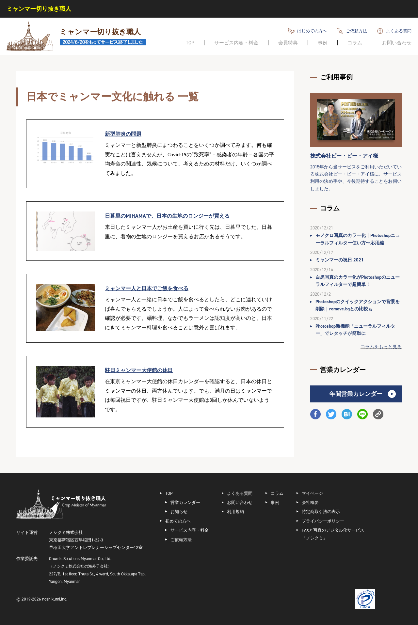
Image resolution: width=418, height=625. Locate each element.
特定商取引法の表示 (321, 511)
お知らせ (178, 511)
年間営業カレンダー (356, 394)
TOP (190, 42)
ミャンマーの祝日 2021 (339, 260)
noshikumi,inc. (54, 599)
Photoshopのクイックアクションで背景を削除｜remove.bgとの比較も (357, 305)
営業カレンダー (185, 502)
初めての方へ (178, 521)
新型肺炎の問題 (123, 134)
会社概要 (310, 502)
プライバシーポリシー (323, 521)
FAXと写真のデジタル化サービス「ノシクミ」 (333, 533)
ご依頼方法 (356, 31)
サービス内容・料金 (236, 42)
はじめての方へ (312, 31)
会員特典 (288, 42)
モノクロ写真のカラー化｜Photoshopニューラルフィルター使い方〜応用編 (357, 239)
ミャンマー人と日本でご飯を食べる (146, 288)
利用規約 (235, 511)
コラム (354, 42)
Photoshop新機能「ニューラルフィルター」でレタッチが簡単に (355, 329)
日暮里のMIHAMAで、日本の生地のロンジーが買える (167, 215)
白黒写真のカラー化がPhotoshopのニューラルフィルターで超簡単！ (357, 281)
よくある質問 (398, 31)
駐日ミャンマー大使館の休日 (139, 370)
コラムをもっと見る (381, 347)
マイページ (312, 493)
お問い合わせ (396, 42)
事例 (323, 42)
